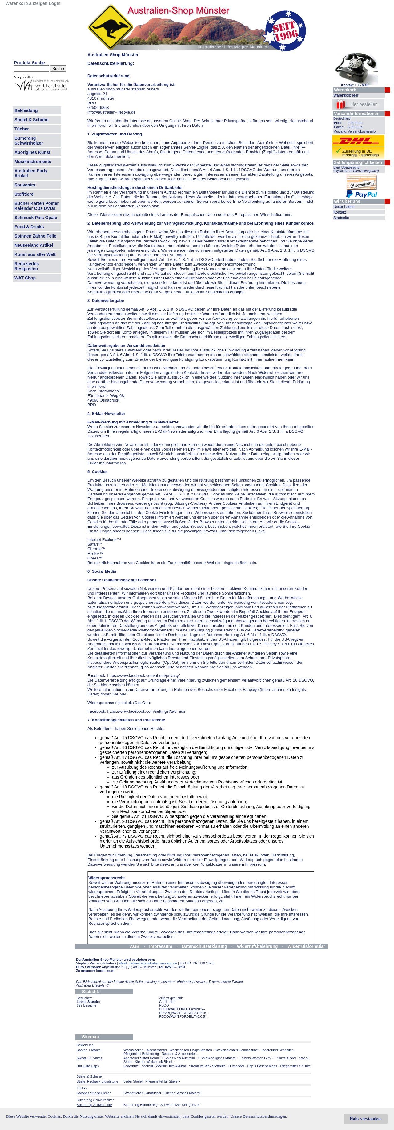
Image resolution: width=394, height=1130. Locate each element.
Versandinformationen (357, 113)
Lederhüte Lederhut (138, 1066)
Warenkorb (345, 89)
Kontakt (339, 212)
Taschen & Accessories (179, 1054)
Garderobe (167, 1002)
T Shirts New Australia (178, 1058)
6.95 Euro (355, 127)
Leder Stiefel (133, 1081)
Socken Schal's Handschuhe (236, 1050)
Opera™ (95, 558)
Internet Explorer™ (104, 539)
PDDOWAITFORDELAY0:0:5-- (182, 1009)
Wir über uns (347, 201)
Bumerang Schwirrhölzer (28, 141)
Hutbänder (236, 1066)
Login (54, 3)
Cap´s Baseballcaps (262, 1066)
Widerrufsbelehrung (257, 946)
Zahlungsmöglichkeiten (358, 162)
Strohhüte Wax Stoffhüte (207, 1066)
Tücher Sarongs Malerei (182, 1093)
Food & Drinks (29, 226)
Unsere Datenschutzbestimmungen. (258, 1116)
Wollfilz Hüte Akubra (171, 1066)
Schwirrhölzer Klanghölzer (180, 1105)
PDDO (164, 1005)
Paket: (339, 127)
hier (172, 648)
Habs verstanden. (366, 1118)
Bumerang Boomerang (140, 1105)
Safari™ (94, 544)
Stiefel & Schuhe (31, 119)
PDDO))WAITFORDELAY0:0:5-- (183, 1016)
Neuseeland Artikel (33, 245)
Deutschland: (342, 118)
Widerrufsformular (306, 946)
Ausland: (340, 131)
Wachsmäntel (156, 1050)
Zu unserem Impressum (95, 970)
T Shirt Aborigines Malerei (217, 1058)
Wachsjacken (133, 1050)
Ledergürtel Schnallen (277, 1050)
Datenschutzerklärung (204, 946)
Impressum (160, 946)
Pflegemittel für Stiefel (161, 1081)
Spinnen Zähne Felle (35, 236)
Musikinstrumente (32, 161)
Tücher (21, 128)
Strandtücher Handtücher (142, 1093)
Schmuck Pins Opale (35, 217)
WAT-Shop (25, 277)
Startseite (341, 218)
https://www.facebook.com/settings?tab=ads (146, 711)
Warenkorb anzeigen (26, 3)
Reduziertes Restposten (26, 266)
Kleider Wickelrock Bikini (153, 1062)
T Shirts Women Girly (255, 1058)
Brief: (338, 123)
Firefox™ (95, 553)
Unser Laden (344, 207)
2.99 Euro (355, 123)
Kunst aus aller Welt (35, 254)
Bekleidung (26, 110)
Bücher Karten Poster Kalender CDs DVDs (36, 206)
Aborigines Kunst (32, 152)
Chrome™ (96, 549)
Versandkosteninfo (362, 131)
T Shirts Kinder (285, 1058)
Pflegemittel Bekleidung (141, 1054)
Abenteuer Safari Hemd (141, 1058)
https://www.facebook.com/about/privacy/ (143, 675)
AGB (134, 946)
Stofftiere (23, 194)
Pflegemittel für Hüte (295, 1066)
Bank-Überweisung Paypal (356, 169)
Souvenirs (24, 184)
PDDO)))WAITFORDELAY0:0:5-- (183, 1013)
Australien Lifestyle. (92, 985)
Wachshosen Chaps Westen (191, 1050)
